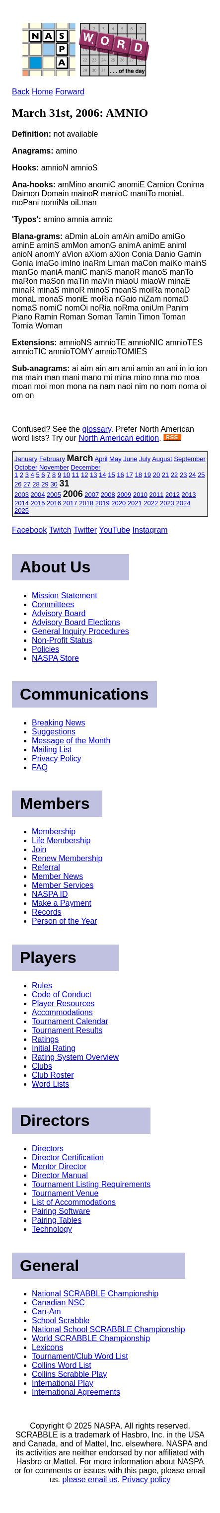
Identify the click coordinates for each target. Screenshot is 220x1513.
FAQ (40, 767)
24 (192, 474)
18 (138, 474)
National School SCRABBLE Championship (108, 1329)
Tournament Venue (65, 1193)
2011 (156, 494)
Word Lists (50, 1084)
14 (102, 474)
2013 (189, 494)
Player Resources (63, 1003)
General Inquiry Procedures (80, 631)
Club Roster (52, 1075)
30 (53, 484)
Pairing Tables (56, 1220)
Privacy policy (146, 1479)
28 (35, 484)
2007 (91, 494)
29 (44, 484)
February (52, 459)
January (25, 459)
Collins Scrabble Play (69, 1374)
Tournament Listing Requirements (91, 1184)
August (162, 459)
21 (165, 474)
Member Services (62, 885)
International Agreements (76, 1392)
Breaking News (58, 722)
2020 (118, 503)
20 (156, 474)
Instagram (150, 530)
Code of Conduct (61, 994)
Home (42, 91)
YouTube (114, 530)
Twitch (60, 530)
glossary (96, 429)
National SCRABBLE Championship (95, 1293)
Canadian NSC (58, 1302)
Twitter (85, 530)
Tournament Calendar (70, 1021)
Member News (57, 876)
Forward (69, 91)
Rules (42, 985)
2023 (167, 503)
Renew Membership (67, 858)
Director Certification (68, 1157)
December (85, 467)
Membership (53, 831)
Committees (53, 604)
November (54, 467)
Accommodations (62, 1012)
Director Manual (60, 1175)
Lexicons (47, 1347)
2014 (21, 503)
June (130, 459)
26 (17, 484)
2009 (124, 494)
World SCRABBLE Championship (91, 1338)
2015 (38, 503)
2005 (54, 494)
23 (183, 474)
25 (201, 474)
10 (66, 474)
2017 (70, 503)
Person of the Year (64, 921)
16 (120, 474)
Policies (45, 649)
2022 (151, 503)
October (25, 467)
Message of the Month (71, 740)
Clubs (42, 1066)
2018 (86, 503)
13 (93, 474)
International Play (62, 1383)
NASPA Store (55, 658)
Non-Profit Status (62, 640)
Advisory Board (59, 613)
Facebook (29, 530)
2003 (21, 494)
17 (129, 474)
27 (26, 484)
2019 (102, 503)
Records (47, 912)
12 (84, 474)
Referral (46, 867)
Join (39, 849)
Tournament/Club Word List (80, 1356)
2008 (108, 494)
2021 (135, 503)
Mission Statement (64, 595)
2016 (54, 503)
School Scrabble (61, 1320)
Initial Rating (53, 1048)
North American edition (118, 438)
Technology (52, 1229)
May (115, 459)
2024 (183, 503)
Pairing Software (61, 1211)
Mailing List (52, 749)
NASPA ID (50, 894)
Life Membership (61, 840)
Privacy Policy (56, 758)
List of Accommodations (74, 1202)
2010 (140, 494)
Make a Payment (61, 903)
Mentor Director (59, 1166)
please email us (89, 1479)
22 (174, 474)
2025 (21, 510)
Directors (48, 1148)
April (100, 459)
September (190, 459)
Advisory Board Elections (76, 622)
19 (147, 474)
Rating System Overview (75, 1057)
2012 (172, 494)
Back (21, 91)
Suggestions (53, 731)
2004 (38, 494)
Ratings (45, 1039)
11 (75, 474)
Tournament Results (67, 1030)
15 (111, 474)
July (144, 459)
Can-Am (46, 1311)
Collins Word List (61, 1365)
